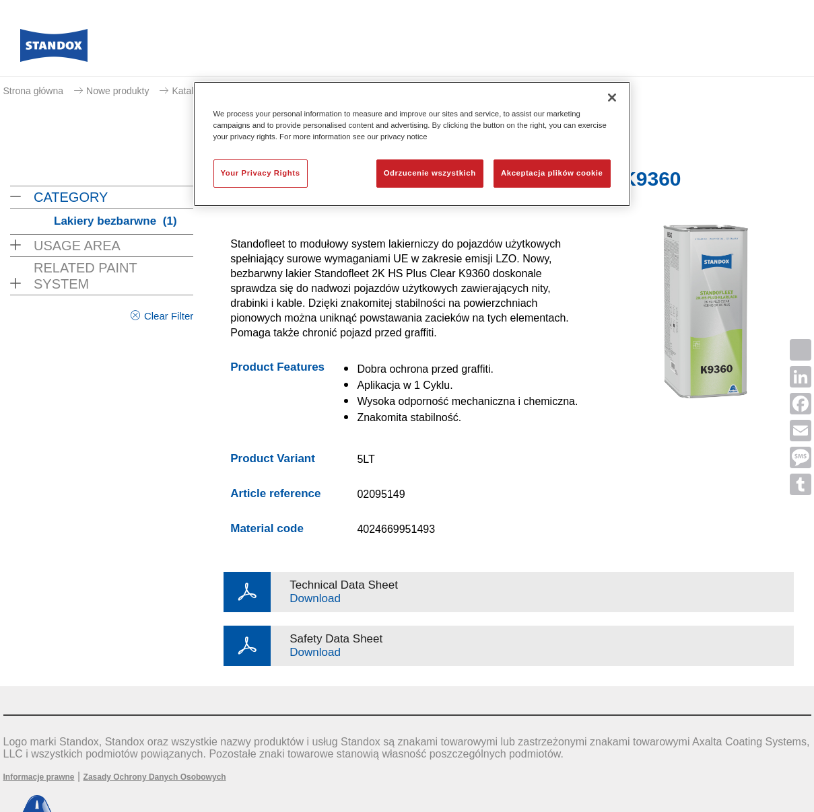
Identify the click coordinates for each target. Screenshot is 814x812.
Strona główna (33, 90)
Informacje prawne (39, 777)
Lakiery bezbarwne (115, 221)
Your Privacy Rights (260, 173)
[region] (412, 144)
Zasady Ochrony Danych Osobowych (154, 777)
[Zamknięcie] (612, 97)
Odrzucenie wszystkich (430, 173)
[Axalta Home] (54, 49)
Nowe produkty (117, 90)
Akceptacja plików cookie (552, 173)
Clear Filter (168, 316)
